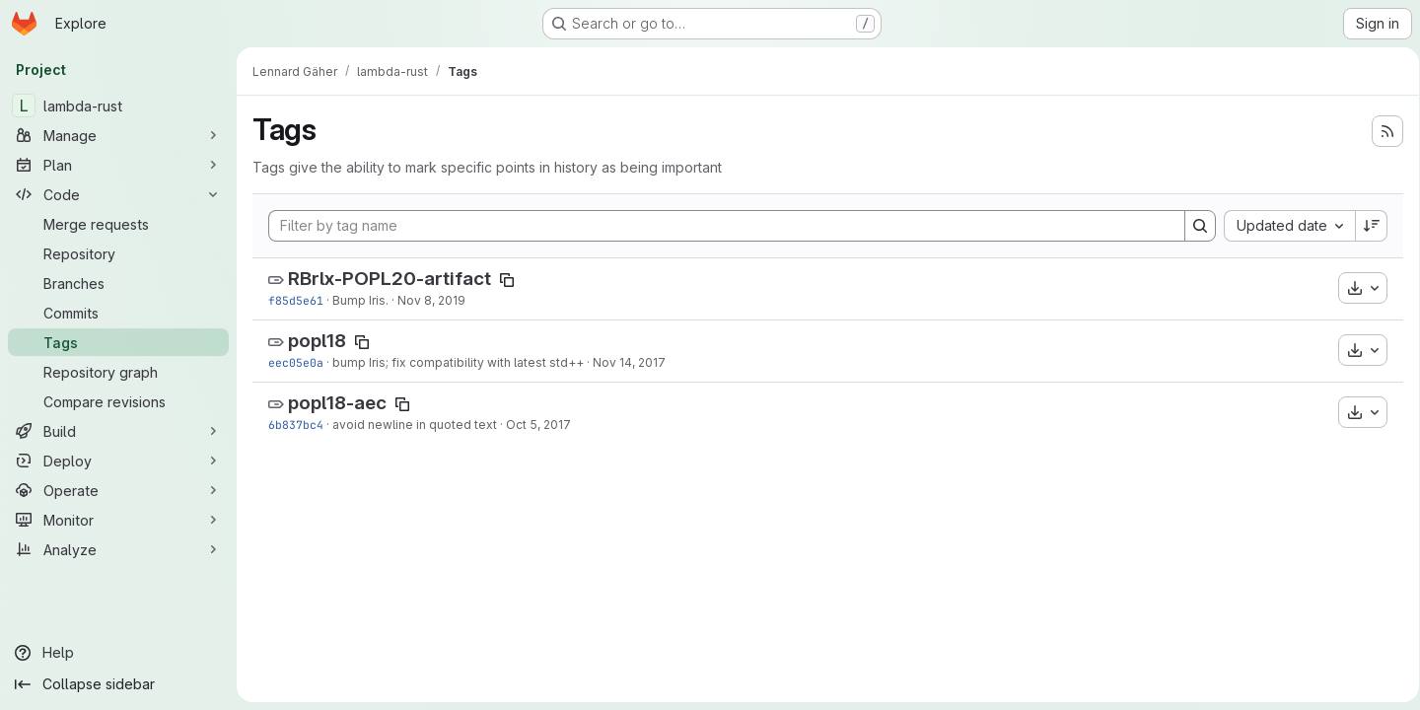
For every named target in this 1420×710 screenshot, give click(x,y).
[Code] (118, 194)
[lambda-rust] (118, 105)
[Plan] (118, 164)
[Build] (118, 431)
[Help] (118, 653)
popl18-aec (337, 402)
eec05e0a (295, 362)
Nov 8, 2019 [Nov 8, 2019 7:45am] (431, 300)
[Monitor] (118, 519)
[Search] (1193, 226)
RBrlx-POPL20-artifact (389, 278)
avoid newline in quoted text (414, 424)
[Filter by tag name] (723, 226)
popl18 (317, 340)
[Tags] (118, 342)
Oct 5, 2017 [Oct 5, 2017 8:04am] (538, 424)
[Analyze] (118, 549)
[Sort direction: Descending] (1365, 226)
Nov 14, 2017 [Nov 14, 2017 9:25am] (629, 362)
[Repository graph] (118, 372)
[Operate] (118, 490)
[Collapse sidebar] (118, 684)
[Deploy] (118, 460)
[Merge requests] (118, 224)
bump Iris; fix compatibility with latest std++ (458, 362)
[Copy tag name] (507, 280)
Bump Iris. (360, 300)
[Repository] (118, 253)
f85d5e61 (295, 300)
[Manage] (118, 135)
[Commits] (118, 312)
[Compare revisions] (118, 401)
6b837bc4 (295, 424)
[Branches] (118, 283)
